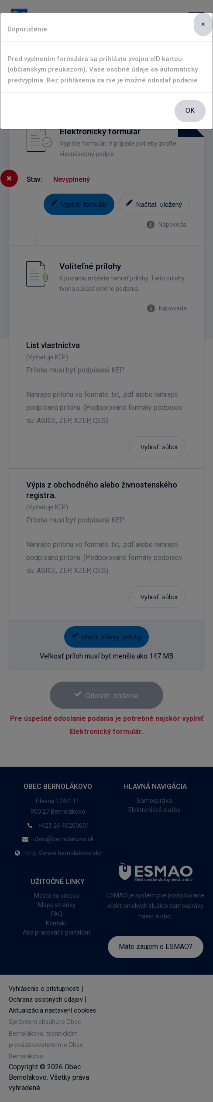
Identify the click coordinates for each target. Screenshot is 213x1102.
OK (190, 110)
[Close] (203, 24)
